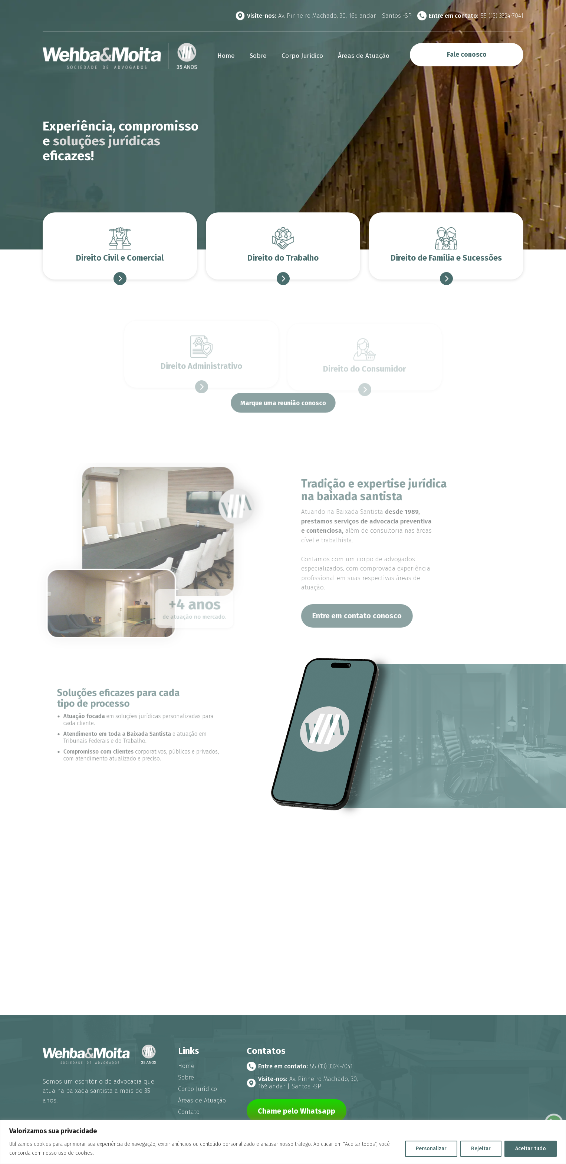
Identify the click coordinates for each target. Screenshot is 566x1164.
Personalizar (431, 1148)
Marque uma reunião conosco (283, 403)
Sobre (258, 56)
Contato (189, 1111)
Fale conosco (467, 54)
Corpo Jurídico (302, 56)
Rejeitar (481, 1148)
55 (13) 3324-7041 (470, 15)
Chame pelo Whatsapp (296, 1111)
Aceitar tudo (530, 1148)
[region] (283, 1142)
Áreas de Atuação (363, 56)
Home (226, 56)
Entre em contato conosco (375, 615)
